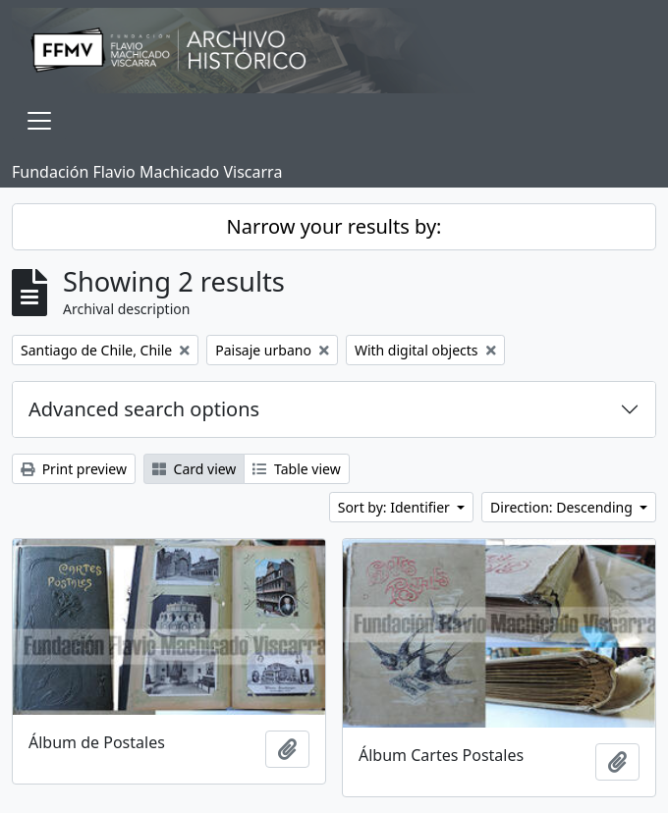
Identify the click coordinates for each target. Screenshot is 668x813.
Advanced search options (143, 409)
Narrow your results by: (334, 226)
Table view (296, 469)
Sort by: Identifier (396, 507)
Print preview (74, 469)
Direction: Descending (563, 507)
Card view (194, 469)
